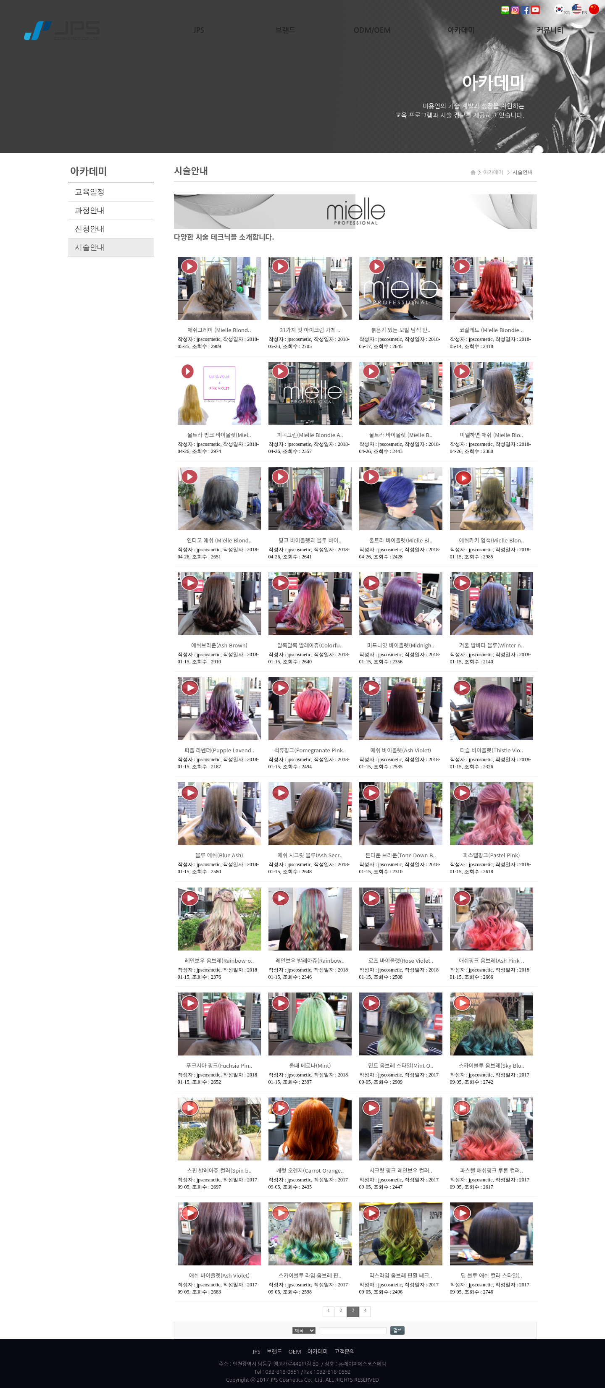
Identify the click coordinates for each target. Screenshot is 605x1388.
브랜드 (286, 30)
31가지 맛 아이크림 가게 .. (310, 330)
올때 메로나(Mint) (310, 1065)
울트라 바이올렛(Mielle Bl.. (401, 540)
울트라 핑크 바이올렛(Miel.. (219, 435)
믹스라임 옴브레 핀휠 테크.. (400, 1275)
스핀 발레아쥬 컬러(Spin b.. (219, 1170)
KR (562, 12)
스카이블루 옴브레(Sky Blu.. (491, 1065)
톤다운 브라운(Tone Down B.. (401, 855)
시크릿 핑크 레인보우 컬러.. (400, 1170)
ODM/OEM (372, 30)
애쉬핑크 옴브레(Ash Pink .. (491, 960)
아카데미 (461, 30)
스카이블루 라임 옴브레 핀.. (310, 1275)
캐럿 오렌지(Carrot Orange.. (310, 1170)
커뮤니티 (550, 30)
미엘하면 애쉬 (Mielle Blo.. (491, 435)
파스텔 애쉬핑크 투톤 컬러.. (491, 1170)
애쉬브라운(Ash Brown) (219, 645)
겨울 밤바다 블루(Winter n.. (491, 645)
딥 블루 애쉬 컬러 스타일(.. (491, 1275)
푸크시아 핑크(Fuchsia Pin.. (220, 1065)
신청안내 (90, 229)
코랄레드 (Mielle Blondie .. (491, 330)
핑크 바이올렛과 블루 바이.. (310, 540)
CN (597, 12)
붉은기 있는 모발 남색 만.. (400, 330)
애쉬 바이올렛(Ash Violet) (401, 750)
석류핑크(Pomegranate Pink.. (310, 750)
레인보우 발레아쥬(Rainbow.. (310, 960)
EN (579, 12)
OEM (294, 1351)
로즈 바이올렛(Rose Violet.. (400, 960)
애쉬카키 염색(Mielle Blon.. (491, 540)
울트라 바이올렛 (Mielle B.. (401, 435)
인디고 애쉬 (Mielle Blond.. (219, 540)
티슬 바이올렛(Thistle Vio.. (491, 750)
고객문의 (344, 1351)
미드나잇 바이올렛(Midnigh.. (400, 645)
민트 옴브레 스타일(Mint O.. (400, 1065)
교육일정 (90, 192)
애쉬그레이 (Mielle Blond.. (219, 330)
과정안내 (90, 210)
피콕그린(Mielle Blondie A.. (310, 435)
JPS (199, 30)
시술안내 (90, 247)
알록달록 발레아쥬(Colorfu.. (310, 645)
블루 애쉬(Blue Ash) (219, 855)
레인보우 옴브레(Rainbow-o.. (219, 960)
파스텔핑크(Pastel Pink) (491, 855)
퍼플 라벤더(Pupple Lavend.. (219, 750)
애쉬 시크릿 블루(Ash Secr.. (309, 855)
